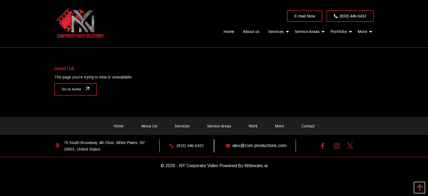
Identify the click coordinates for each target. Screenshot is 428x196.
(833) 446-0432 (350, 16)
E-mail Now (305, 16)
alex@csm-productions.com (254, 145)
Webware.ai (256, 165)
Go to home (71, 89)
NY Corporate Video (198, 165)
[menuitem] (229, 31)
